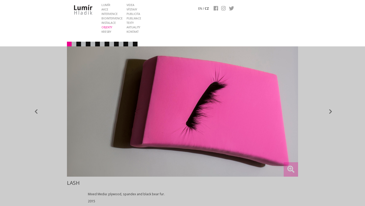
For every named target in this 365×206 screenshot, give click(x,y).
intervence (109, 14)
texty (130, 23)
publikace (134, 18)
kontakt (133, 32)
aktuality (133, 27)
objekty (106, 27)
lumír (105, 5)
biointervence (112, 18)
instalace (108, 23)
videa (130, 5)
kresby (106, 32)
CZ (207, 8)
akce (104, 9)
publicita (133, 14)
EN (200, 8)
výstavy (132, 9)
